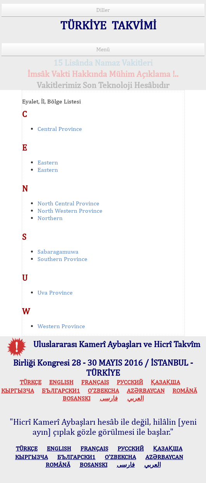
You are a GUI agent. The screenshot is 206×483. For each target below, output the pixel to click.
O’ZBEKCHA (103, 390)
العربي (135, 398)
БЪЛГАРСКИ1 (61, 390)
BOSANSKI (76, 398)
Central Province (59, 128)
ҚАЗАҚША (165, 382)
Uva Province (55, 292)
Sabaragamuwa (57, 251)
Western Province (61, 326)
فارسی (109, 398)
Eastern (47, 162)
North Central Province (68, 203)
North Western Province (69, 210)
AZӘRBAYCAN (146, 390)
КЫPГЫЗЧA (17, 390)
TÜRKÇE (30, 382)
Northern (50, 218)
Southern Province (62, 259)
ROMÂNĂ (184, 390)
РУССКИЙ (130, 382)
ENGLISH (61, 382)
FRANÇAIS (95, 382)
